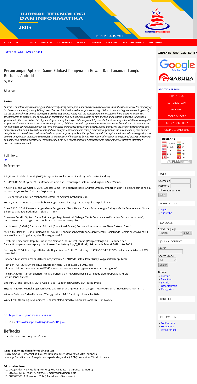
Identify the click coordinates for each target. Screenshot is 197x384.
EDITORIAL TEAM (176, 103)
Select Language (167, 229)
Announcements (133, 42)
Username (164, 181)
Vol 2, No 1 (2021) (23, 51)
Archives (111, 42)
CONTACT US (176, 96)
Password (163, 186)
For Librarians (168, 330)
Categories (167, 290)
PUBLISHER (155, 42)
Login (33, 42)
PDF (6, 159)
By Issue (165, 276)
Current (96, 42)
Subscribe (166, 213)
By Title (165, 283)
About (20, 42)
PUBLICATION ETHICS (177, 123)
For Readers (168, 324)
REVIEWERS (177, 110)
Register (47, 42)
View (163, 210)
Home (7, 42)
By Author (166, 280)
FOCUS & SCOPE (177, 117)
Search (81, 42)
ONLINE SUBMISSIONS (176, 130)
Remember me (171, 191)
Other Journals (169, 286)
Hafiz (39, 51)
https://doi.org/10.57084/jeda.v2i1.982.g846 (40, 322)
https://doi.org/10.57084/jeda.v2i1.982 (31, 315)
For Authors (167, 327)
